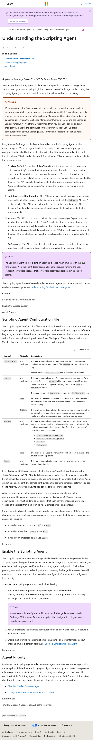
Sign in (88, 3)
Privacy (60, 732)
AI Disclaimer (8, 732)
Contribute (49, 732)
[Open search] (81, 3)
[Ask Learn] (83, 29)
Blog (37, 732)
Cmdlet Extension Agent (20, 29)
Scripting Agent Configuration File (19, 58)
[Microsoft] (46, 4)
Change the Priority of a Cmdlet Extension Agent (31, 692)
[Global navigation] (3, 3)
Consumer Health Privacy (13, 736)
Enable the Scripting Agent (16, 62)
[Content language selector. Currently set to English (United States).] (15, 725)
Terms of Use (35, 736)
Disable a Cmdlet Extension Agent (24, 686)
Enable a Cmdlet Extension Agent (61, 643)
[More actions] (88, 29)
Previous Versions (24, 732)
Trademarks (49, 736)
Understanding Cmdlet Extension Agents (53, 29)
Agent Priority (10, 66)
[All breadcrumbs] (4, 29)
